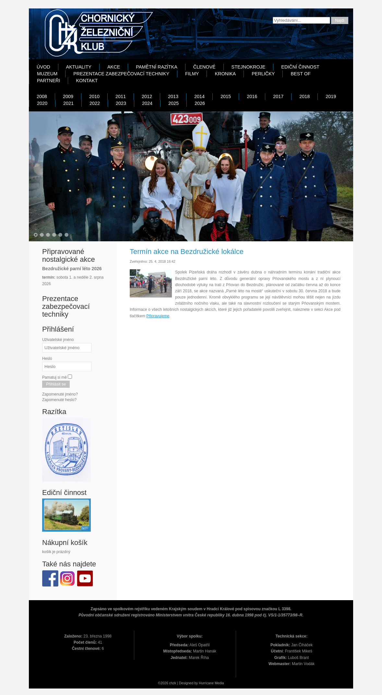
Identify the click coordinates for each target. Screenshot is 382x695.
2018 (304, 96)
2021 (68, 103)
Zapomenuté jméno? (60, 394)
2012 (147, 96)
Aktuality (78, 67)
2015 (226, 96)
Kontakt (87, 80)
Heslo (47, 358)
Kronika (225, 73)
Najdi (339, 20)
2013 (173, 96)
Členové (204, 67)
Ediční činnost (300, 67)
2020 (42, 103)
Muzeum (47, 73)
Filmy (192, 73)
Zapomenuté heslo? (59, 400)
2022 (95, 103)
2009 (68, 96)
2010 (94, 96)
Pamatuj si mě (54, 377)
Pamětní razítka (156, 67)
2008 (42, 96)
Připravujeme (157, 316)
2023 (121, 103)
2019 (331, 96)
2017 (278, 96)
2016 (252, 96)
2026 (200, 103)
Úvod (43, 67)
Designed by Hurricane (197, 683)
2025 (173, 103)
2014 (199, 96)
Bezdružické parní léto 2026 (72, 268)
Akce (113, 67)
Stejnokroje (249, 67)
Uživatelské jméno (58, 339)
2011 (120, 96)
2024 (147, 103)
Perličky (263, 73)
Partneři (48, 80)
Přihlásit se (56, 384)
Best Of (300, 73)
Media (219, 683)
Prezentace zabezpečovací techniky (121, 73)
